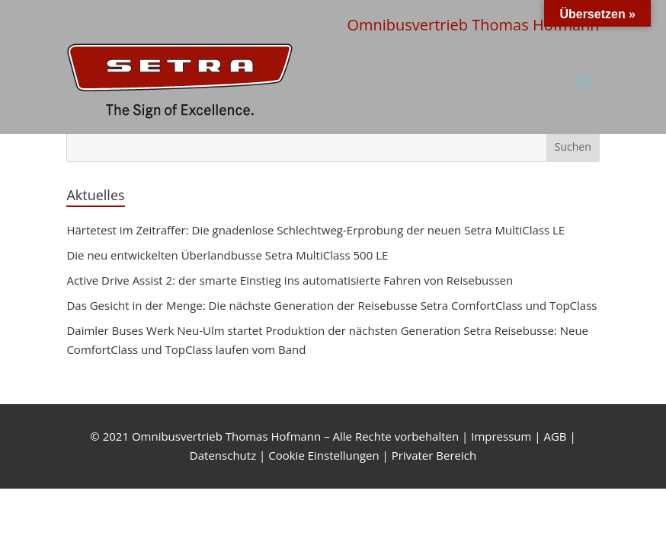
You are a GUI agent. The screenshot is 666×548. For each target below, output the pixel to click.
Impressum (501, 436)
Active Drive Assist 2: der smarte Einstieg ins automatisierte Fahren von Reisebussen (289, 280)
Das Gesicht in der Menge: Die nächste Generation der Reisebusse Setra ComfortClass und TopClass (331, 305)
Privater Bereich (434, 455)
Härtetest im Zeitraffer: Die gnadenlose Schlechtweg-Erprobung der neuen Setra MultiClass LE (315, 229)
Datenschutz (223, 455)
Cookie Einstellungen (323, 455)
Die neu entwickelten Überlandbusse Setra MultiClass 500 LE (227, 255)
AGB (554, 436)
